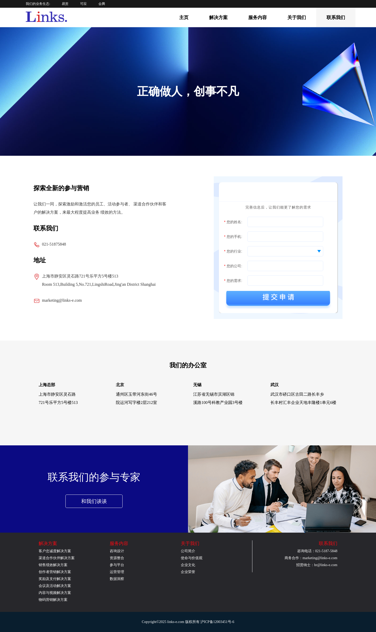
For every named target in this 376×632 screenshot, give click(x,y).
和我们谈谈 (94, 501)
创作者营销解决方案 (55, 572)
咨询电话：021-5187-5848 (317, 551)
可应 (83, 4)
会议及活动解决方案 (55, 586)
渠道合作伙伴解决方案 (57, 558)
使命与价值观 (191, 558)
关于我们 (296, 17)
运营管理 (117, 572)
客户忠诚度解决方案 (55, 551)
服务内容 (257, 17)
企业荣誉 (188, 572)
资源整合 (117, 558)
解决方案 (218, 17)
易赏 (65, 4)
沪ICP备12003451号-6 (217, 622)
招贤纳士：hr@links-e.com (316, 565)
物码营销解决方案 (53, 600)
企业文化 (188, 565)
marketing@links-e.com (62, 300)
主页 (184, 17)
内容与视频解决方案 (55, 593)
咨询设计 (117, 551)
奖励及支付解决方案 (55, 579)
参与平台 (117, 565)
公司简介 (188, 551)
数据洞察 (117, 579)
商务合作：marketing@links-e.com (311, 558)
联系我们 (336, 17)
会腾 (101, 4)
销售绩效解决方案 (53, 565)
